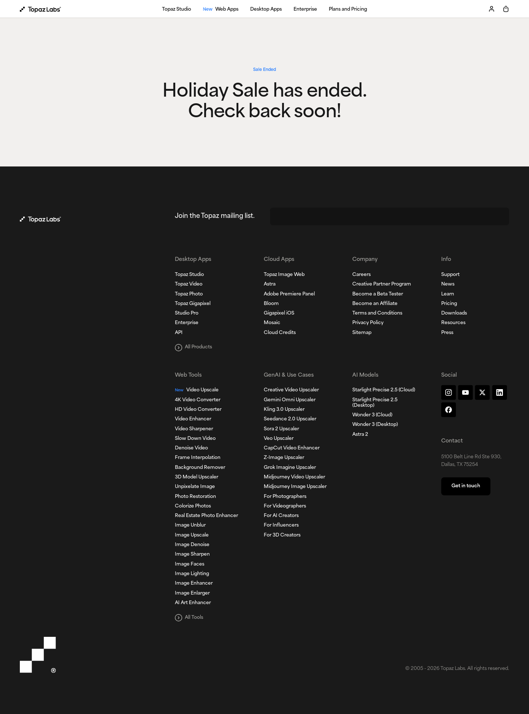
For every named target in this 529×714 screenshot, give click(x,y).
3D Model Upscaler (196, 477)
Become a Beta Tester (377, 294)
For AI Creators (281, 516)
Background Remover (200, 468)
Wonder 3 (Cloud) (372, 415)
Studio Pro (186, 313)
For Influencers (281, 525)
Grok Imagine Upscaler (290, 468)
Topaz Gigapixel (192, 304)
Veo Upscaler (279, 439)
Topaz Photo (189, 294)
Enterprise (186, 323)
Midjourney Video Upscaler (294, 477)
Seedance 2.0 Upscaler (290, 419)
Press (447, 333)
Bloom (271, 304)
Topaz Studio (189, 275)
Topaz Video (188, 284)
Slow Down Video (195, 439)
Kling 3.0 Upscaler (284, 410)
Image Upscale (192, 535)
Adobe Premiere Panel (289, 294)
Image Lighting (192, 574)
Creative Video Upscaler (291, 390)
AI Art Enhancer (193, 603)
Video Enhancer (193, 419)
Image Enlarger (192, 593)
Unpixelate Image (195, 487)
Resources (453, 323)
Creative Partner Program (381, 284)
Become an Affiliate (374, 304)
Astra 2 (360, 435)
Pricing (449, 304)
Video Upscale (197, 390)
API (179, 333)
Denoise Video (191, 448)
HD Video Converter (198, 410)
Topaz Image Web (284, 275)
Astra (270, 284)
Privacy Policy (368, 323)
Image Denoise (192, 545)
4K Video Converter (197, 400)
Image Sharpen (192, 554)
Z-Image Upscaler (284, 458)
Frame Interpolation (197, 458)
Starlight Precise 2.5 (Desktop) (374, 403)
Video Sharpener (194, 429)
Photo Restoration (195, 497)
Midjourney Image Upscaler (295, 487)
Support (450, 275)
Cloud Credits (280, 333)
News (447, 284)
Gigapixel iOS (279, 313)
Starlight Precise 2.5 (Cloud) (383, 390)
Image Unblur (190, 525)
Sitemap (361, 333)
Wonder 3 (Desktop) (375, 425)
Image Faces (189, 564)
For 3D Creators (282, 535)
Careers (361, 275)
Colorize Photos (193, 506)
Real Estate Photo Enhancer (206, 516)
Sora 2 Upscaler (281, 429)
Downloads (454, 313)
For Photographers (285, 497)
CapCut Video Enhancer (292, 448)
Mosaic (272, 323)
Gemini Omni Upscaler (290, 400)
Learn (447, 294)
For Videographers (285, 506)
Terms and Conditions (377, 313)
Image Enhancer (194, 583)
